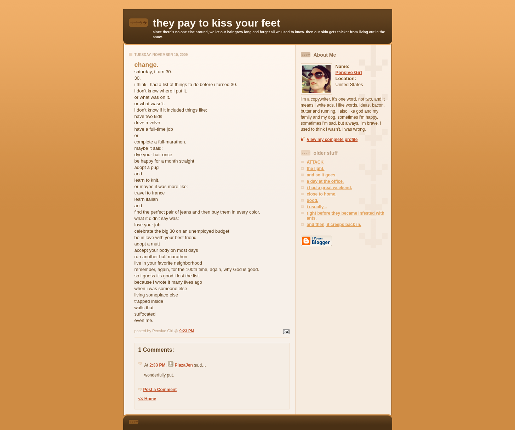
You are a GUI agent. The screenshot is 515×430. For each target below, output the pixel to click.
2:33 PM (157, 365)
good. (313, 200)
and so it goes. (322, 174)
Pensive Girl (349, 72)
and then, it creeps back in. (334, 224)
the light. (316, 168)
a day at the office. (325, 181)
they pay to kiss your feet (216, 23)
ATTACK (315, 162)
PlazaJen (184, 365)
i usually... (317, 206)
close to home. (322, 194)
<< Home (147, 398)
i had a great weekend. (329, 187)
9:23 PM (186, 331)
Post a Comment (160, 389)
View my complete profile (332, 139)
